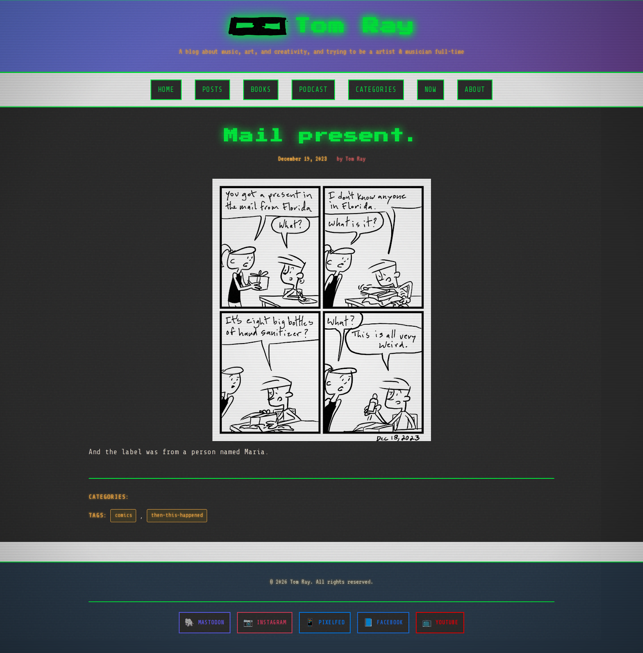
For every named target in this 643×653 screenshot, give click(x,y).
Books (261, 89)
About (475, 89)
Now (430, 89)
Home (166, 89)
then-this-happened (177, 515)
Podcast (313, 89)
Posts (212, 89)
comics (123, 515)
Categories (376, 89)
